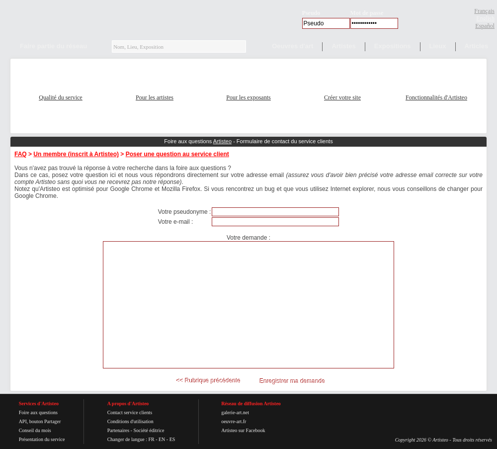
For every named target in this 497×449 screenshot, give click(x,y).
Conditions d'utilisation (130, 421)
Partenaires (118, 430)
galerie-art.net (235, 412)
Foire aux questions (38, 412)
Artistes (343, 46)
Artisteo (222, 141)
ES (172, 439)
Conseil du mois (35, 430)
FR (151, 439)
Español (485, 25)
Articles (477, 46)
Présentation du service (42, 439)
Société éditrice (148, 430)
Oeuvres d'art (292, 46)
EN (162, 439)
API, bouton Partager (40, 421)
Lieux (437, 46)
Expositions (392, 46)
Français (484, 10)
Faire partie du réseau (53, 46)
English (485, 18)
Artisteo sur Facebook (243, 430)
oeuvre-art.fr (233, 421)
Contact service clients (130, 412)
